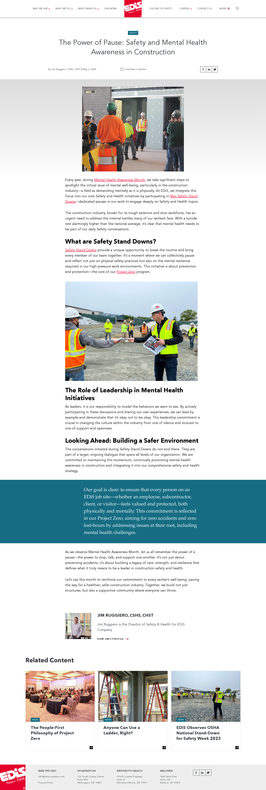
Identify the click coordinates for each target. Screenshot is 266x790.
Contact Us (204, 8)
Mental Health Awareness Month (119, 180)
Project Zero (126, 272)
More (223, 8)
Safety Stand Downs (81, 250)
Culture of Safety (160, 8)
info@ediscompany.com (51, 777)
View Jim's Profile (110, 639)
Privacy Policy (45, 783)
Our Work (110, 8)
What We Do (63, 8)
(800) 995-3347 (47, 771)
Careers (184, 8)
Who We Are (40, 8)
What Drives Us (87, 8)
